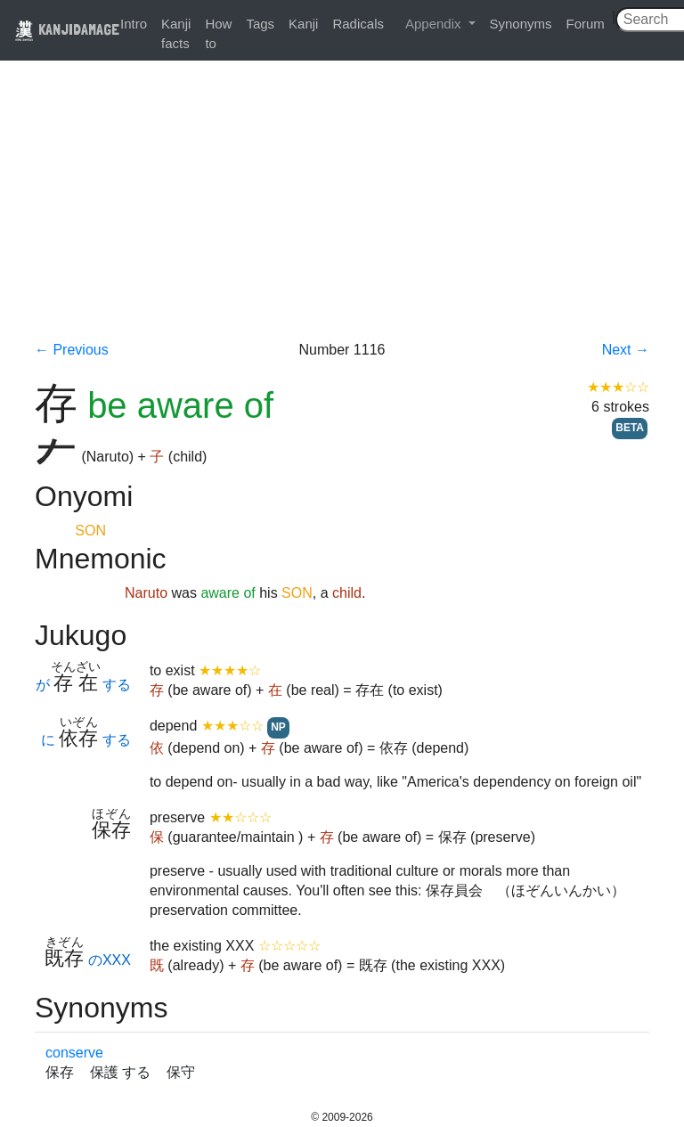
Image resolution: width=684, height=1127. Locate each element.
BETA (629, 427)
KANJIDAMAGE (66, 29)
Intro (133, 23)
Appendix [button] (435, 23)
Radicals (358, 23)
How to (218, 33)
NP (278, 727)
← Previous (72, 349)
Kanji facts (176, 33)
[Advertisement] (342, 206)
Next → (625, 349)
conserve (74, 1052)
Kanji (303, 23)
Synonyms (521, 23)
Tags (260, 23)
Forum (585, 23)
